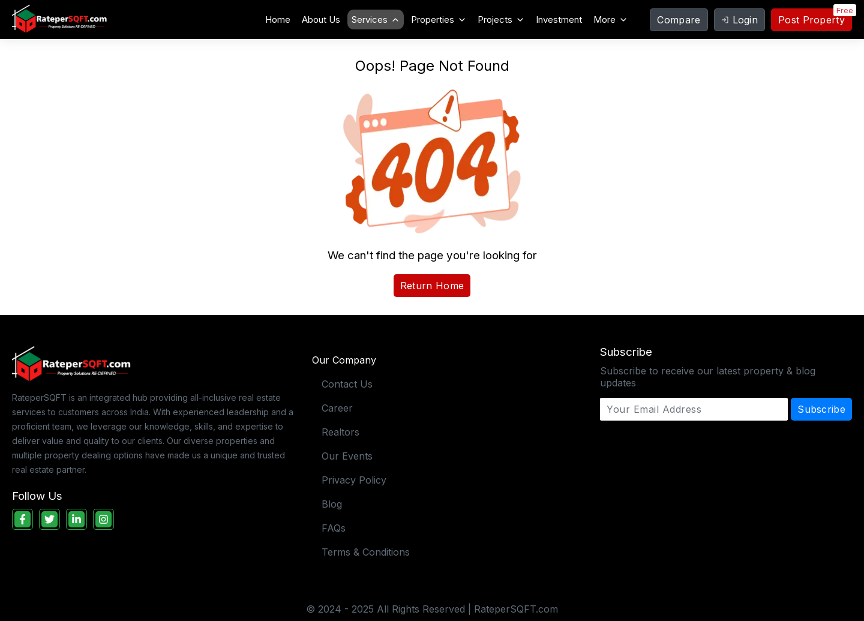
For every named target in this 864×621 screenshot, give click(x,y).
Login (739, 20)
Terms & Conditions (366, 552)
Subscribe (821, 409)
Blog (332, 504)
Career (337, 408)
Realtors (340, 432)
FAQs (334, 528)
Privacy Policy (354, 480)
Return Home (432, 286)
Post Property (811, 20)
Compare (678, 20)
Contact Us (347, 384)
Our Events (347, 456)
